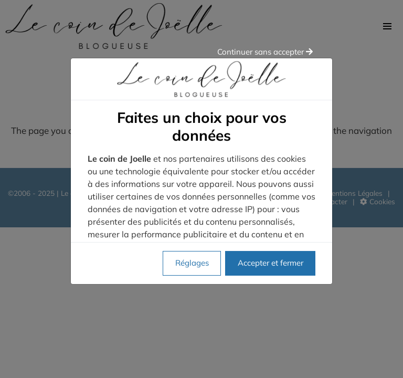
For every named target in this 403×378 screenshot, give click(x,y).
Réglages (192, 230)
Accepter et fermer (270, 230)
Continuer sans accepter (265, 19)
